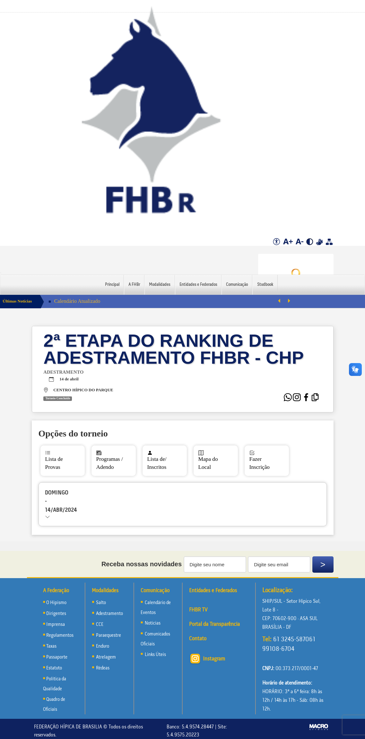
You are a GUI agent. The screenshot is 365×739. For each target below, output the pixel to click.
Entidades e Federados (198, 285)
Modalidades (159, 285)
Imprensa (55, 624)
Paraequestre (108, 635)
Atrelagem (106, 657)
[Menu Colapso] (0, 272)
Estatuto (54, 668)
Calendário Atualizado (77, 301)
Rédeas (102, 668)
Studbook (265, 285)
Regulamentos (60, 635)
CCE (99, 624)
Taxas (51, 646)
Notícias (152, 623)
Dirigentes (56, 613)
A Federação (56, 591)
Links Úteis (155, 654)
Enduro (102, 646)
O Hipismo (56, 602)
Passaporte (56, 657)
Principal (112, 285)
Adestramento (109, 613)
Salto (101, 602)
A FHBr (134, 285)
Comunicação (237, 285)
